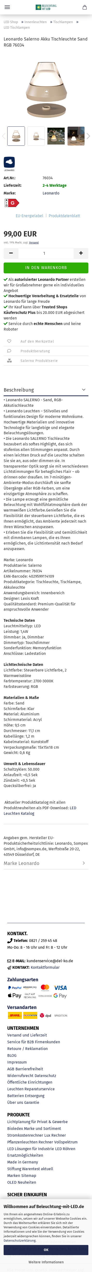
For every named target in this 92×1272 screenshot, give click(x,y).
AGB (10, 1069)
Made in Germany (22, 1162)
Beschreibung (19, 390)
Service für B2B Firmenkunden (33, 1042)
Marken (13, 1175)
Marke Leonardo (21, 863)
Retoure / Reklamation (27, 1048)
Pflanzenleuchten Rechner (30, 1142)
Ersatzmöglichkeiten (25, 1155)
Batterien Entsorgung (25, 1095)
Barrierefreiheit (29, 1069)
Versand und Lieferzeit (27, 1035)
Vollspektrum (66, 1142)
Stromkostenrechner (25, 1135)
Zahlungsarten (22, 979)
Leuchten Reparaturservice (31, 1089)
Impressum (17, 1062)
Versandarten (22, 1007)
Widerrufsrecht (20, 1075)
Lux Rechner (55, 1135)
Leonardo (51, 193)
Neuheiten (27, 1182)
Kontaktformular (45, 967)
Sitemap (28, 1175)
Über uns (15, 1102)
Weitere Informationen (46, 1262)
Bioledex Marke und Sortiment (34, 1128)
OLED (11, 1182)
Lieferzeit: (13, 185)
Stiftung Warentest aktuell (30, 1169)
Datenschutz (45, 1075)
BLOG (11, 1055)
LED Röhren (65, 1149)
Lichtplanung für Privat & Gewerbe (37, 1122)
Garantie (31, 1102)
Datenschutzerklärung (20, 1240)
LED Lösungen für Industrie (30, 1149)
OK (46, 1250)
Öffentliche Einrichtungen (29, 1082)
